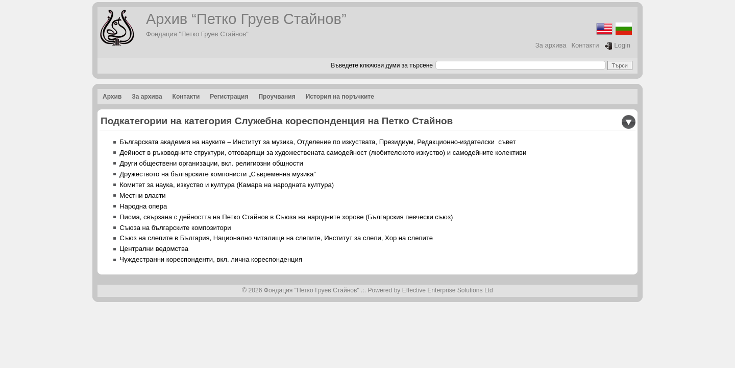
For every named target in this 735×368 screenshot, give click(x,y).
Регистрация (229, 96)
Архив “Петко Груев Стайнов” (246, 19)
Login (617, 45)
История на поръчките (340, 96)
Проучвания (276, 96)
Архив (112, 96)
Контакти (585, 45)
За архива (551, 45)
